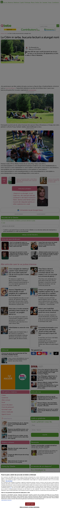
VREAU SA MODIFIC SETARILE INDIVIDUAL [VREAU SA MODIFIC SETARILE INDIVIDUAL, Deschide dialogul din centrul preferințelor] (29, 507)
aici (10, 487)
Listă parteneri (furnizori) (6, 500)
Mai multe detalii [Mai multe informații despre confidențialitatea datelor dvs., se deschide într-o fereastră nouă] (9, 481)
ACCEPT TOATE (30, 504)
